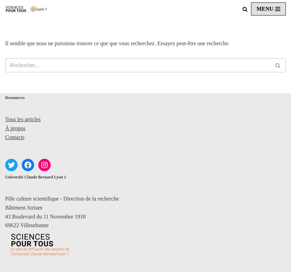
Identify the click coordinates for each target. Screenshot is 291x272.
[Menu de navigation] (268, 9)
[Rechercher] (245, 9)
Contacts (14, 137)
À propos (15, 128)
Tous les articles (23, 119)
